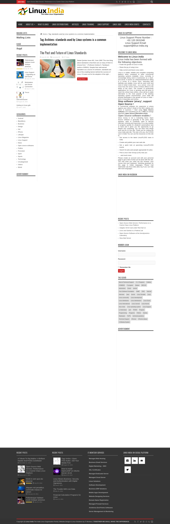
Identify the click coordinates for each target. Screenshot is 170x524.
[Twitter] (128, 470)
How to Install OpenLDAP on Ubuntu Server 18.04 (70, 471)
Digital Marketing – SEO (97, 466)
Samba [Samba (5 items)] (145, 313)
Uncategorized (23, 162)
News (20, 143)
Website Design (64, 521)
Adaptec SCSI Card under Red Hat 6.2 (132, 228)
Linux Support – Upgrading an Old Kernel (30, 74)
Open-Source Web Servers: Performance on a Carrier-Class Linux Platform (50, 2)
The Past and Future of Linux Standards (63, 52)
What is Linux (43, 24)
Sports (20, 156)
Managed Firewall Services (98, 504)
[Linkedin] (135, 461)
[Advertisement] (110, 13)
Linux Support (103, 24)
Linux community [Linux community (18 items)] (124, 297)
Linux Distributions (60, 24)
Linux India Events (132, 24)
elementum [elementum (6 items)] (122, 288)
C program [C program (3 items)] (130, 285)
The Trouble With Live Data (64, 489)
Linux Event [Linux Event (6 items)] (147, 300)
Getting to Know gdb (23, 105)
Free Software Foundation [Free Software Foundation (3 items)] (126, 291)
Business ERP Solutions (98, 489)
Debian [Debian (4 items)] (137, 285)
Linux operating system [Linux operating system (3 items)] (134, 306)
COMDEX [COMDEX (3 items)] (122, 285)
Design (20, 126)
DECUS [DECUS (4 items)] (144, 285)
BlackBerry (21, 121)
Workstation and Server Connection (29, 84)
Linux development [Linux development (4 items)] (136, 297)
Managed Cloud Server (97, 477)
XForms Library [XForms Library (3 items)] (142, 319)
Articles (75, 24)
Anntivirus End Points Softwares (101, 508)
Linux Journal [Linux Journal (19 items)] (136, 303)
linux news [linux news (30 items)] (122, 306)
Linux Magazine (23, 137)
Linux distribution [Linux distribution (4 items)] (124, 300)
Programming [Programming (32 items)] (123, 313)
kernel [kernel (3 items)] (133, 294)
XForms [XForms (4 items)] (134, 319)
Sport (20, 154)
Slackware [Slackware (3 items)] (122, 316)
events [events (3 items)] (135, 288)
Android (20, 118)
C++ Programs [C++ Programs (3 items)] (140, 282)
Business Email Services (98, 462)
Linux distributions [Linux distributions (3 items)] (136, 300)
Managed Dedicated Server (98, 474)
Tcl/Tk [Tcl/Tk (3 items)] (129, 316)
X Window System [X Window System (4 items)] (124, 322)
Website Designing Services (99, 496)
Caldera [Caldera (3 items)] (149, 282)
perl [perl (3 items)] (130, 310)
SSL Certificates (95, 470)
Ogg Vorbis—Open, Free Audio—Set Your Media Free (70, 461)
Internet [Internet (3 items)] (149, 291)
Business (21, 124)
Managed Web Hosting (97, 458)
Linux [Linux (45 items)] (149, 294)
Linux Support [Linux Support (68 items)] (147, 306)
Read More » (82, 79)
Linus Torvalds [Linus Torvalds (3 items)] (141, 294)
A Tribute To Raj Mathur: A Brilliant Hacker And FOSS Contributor (31, 460)
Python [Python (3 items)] (139, 313)
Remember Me (124, 267)
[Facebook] (128, 461)
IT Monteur (88, 521)
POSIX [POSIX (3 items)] (135, 310)
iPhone (20, 132)
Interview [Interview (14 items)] (121, 294)
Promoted (21, 151)
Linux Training (88, 24)
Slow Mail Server (125, 238)
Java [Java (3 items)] (127, 294)
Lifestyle (21, 135)
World (20, 167)
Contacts (146, 24)
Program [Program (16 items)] (141, 310)
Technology (22, 159)
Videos (20, 164)
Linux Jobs (117, 24)
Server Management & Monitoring (101, 511)
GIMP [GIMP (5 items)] (138, 291)
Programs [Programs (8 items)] (132, 313)
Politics (20, 148)
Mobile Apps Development (98, 492)
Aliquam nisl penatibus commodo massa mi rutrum (35, 490)
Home (20, 24)
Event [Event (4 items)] (129, 288)
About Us (30, 24)
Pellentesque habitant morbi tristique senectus (35, 499)
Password (121, 259)
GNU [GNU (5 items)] (143, 291)
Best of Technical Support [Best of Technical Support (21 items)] (126, 282)
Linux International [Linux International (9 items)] (124, 303)
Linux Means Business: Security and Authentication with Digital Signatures (66, 481)
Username (121, 251)
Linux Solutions (94, 481)
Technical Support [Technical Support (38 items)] (124, 319)
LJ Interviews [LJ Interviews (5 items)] (123, 310)
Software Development (97, 485)
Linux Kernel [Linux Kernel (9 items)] (145, 303)
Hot (19, 129)
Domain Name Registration (98, 500)
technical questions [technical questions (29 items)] (138, 316)
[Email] (142, 461)
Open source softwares (26, 145)
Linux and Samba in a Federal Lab (131, 230)
